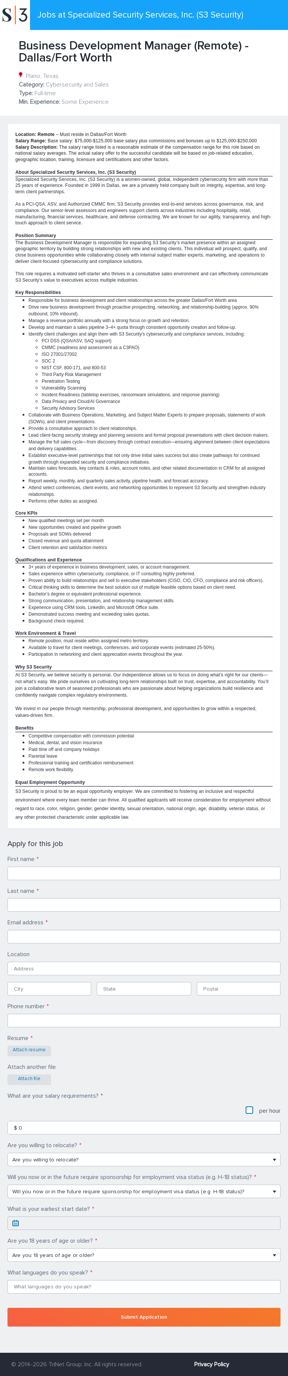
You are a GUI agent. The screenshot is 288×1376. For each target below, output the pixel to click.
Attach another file (32, 1067)
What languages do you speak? (48, 1272)
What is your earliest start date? (49, 1209)
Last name (21, 891)
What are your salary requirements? (53, 1096)
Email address (26, 922)
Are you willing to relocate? (42, 1145)
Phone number (26, 1006)
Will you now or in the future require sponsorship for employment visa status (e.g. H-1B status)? (130, 1177)
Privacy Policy (211, 1364)
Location (19, 954)
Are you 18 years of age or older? (50, 1241)
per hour (263, 1110)
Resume (18, 1038)
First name (21, 859)
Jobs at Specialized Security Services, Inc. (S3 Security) (140, 15)
